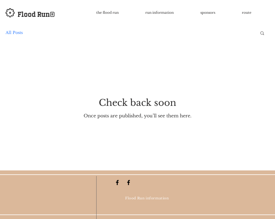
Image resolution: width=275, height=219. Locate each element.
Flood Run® (36, 14)
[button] (262, 33)
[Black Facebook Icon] (117, 182)
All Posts (14, 32)
